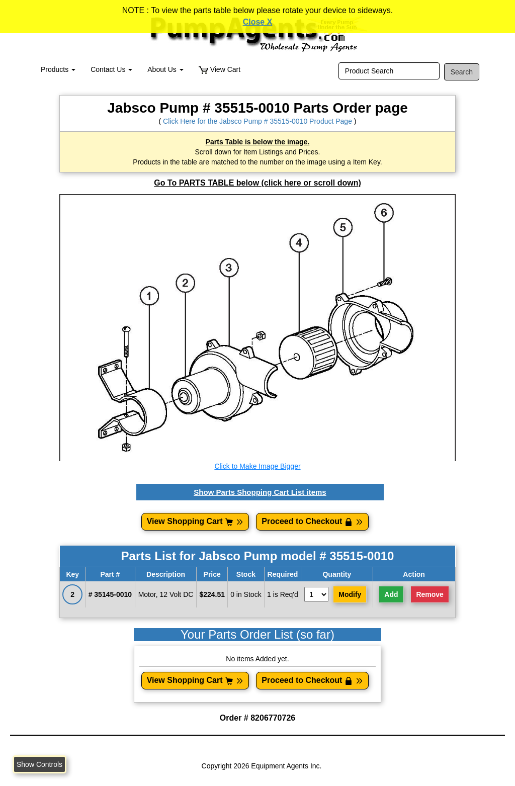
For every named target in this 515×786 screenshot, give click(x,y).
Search (462, 72)
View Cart (219, 69)
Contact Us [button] (111, 69)
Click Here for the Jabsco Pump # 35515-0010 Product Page (257, 121)
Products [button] (58, 69)
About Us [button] (165, 69)
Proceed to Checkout (312, 521)
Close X (258, 22)
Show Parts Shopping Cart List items (260, 492)
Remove (429, 594)
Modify (349, 594)
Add (391, 594)
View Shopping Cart (195, 521)
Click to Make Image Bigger (257, 466)
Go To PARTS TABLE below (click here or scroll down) (257, 183)
